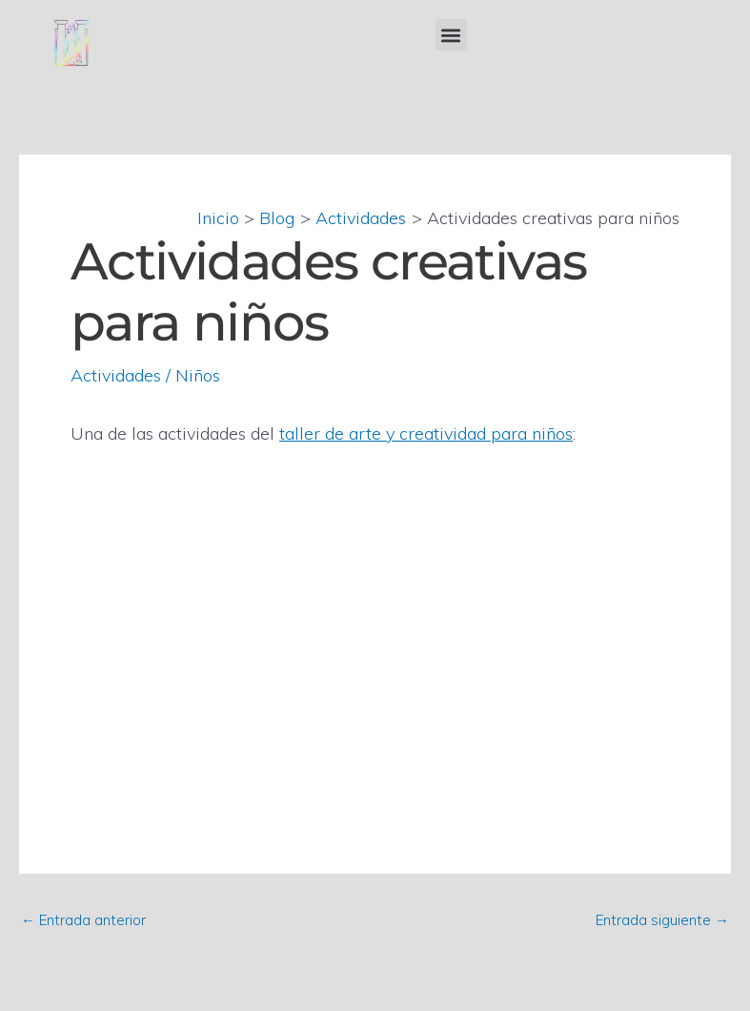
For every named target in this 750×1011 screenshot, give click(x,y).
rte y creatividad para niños (465, 433)
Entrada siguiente (662, 920)
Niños (197, 375)
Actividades (116, 375)
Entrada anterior (83, 920)
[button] (451, 35)
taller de (314, 433)
